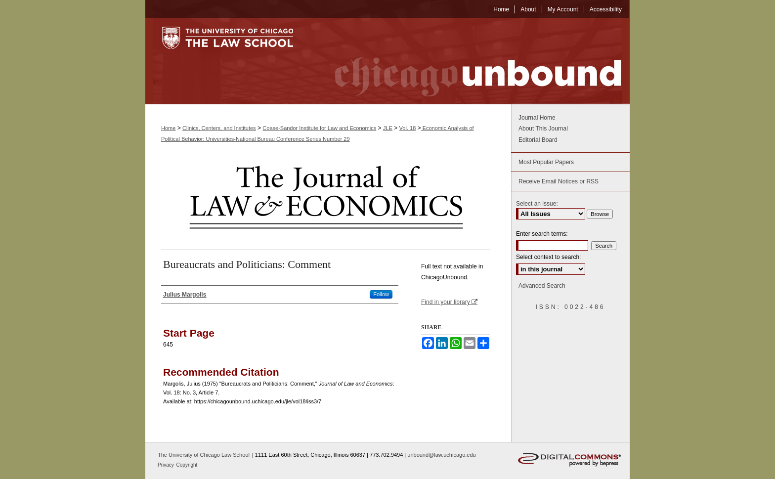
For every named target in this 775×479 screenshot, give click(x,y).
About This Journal (543, 128)
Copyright (187, 465)
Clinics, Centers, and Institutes (219, 128)
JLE (387, 128)
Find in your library (449, 302)
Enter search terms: (542, 233)
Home (168, 128)
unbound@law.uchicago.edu (441, 455)
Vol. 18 (407, 128)
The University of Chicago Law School (204, 455)
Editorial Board (538, 139)
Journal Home (537, 117)
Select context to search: (548, 257)
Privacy (166, 465)
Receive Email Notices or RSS (558, 181)
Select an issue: (537, 203)
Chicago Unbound (469, 61)
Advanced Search (541, 285)
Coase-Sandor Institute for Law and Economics (319, 128)
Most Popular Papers (546, 162)
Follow (381, 294)
